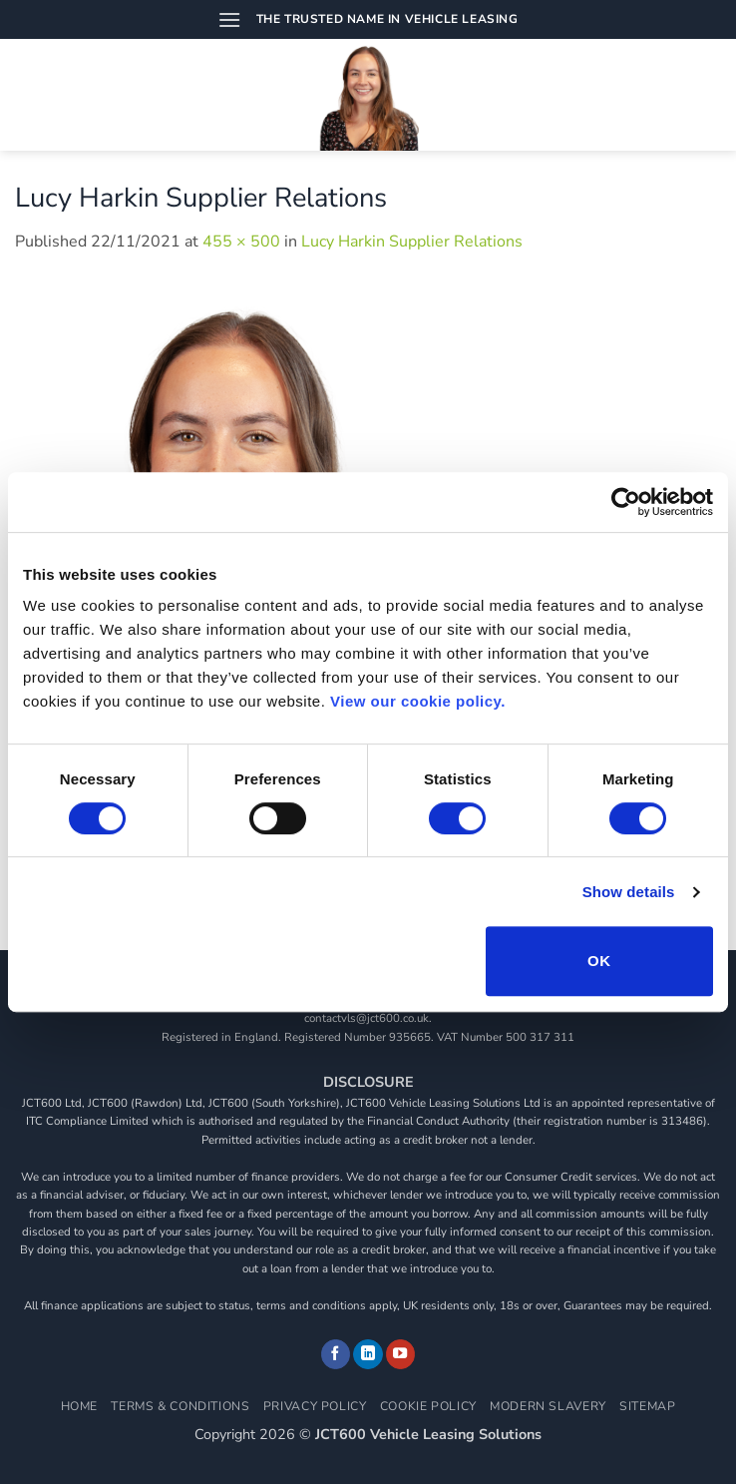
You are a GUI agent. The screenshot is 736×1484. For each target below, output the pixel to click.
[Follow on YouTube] (401, 1354)
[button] (229, 19)
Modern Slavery (548, 1406)
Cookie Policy (428, 1406)
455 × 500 (241, 241)
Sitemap (647, 1406)
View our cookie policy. (418, 701)
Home (79, 1406)
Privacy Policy (315, 1406)
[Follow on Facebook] (336, 1354)
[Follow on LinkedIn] (368, 1354)
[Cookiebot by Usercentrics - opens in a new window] (626, 502)
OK (598, 960)
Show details (628, 891)
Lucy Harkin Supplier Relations (412, 241)
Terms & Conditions (180, 1406)
